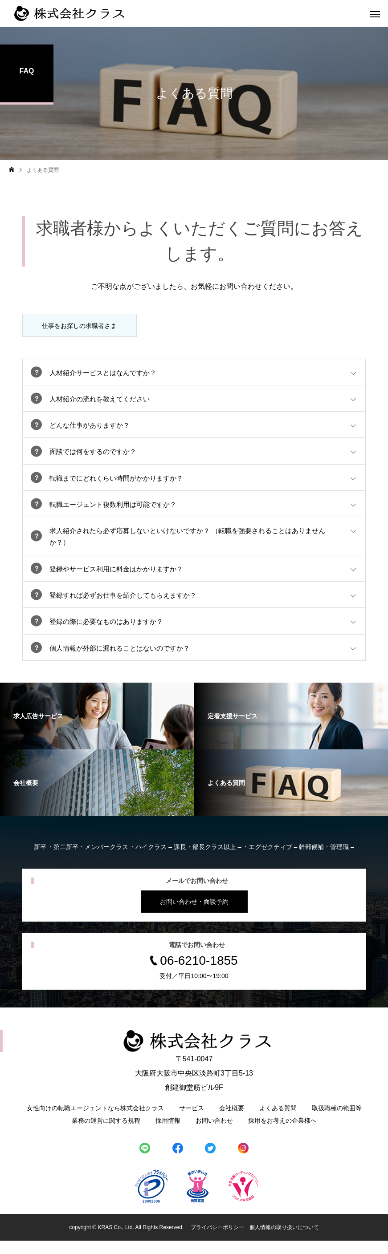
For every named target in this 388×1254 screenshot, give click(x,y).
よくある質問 (278, 1121)
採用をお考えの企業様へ (282, 1133)
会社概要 (231, 1121)
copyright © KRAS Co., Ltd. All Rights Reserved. (127, 1241)
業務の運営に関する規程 (106, 1133)
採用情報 (167, 1133)
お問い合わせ (214, 1133)
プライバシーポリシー (217, 1241)
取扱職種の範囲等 (337, 1121)
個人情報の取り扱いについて (284, 1241)
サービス (191, 1121)
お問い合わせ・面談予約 (194, 914)
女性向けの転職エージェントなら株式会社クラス (95, 1121)
